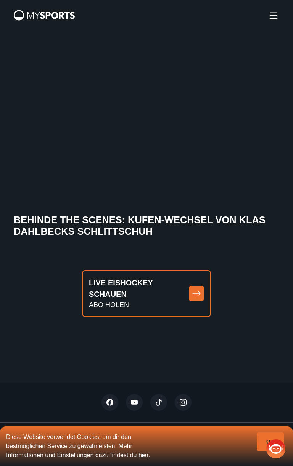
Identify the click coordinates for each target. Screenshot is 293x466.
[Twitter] (109, 402)
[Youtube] (134, 402)
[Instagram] (183, 402)
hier (143, 455)
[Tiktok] (158, 402)
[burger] (273, 15)
